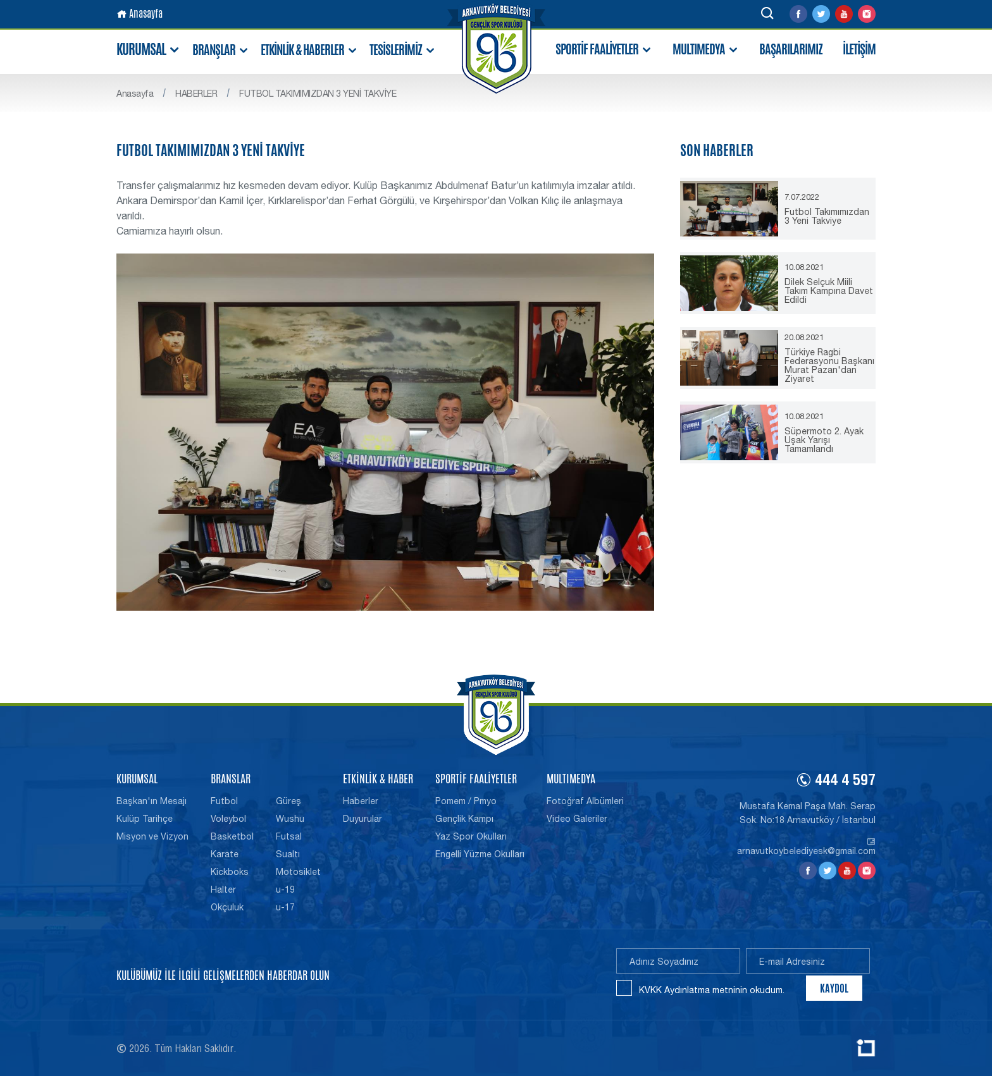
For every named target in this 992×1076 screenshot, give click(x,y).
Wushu (290, 819)
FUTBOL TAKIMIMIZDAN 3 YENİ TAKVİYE (317, 94)
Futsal (289, 836)
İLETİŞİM (859, 49)
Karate (225, 854)
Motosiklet (298, 872)
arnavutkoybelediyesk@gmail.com (806, 846)
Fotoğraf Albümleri (585, 801)
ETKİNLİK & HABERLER (309, 50)
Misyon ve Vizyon (152, 836)
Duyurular (362, 819)
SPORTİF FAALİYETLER (603, 49)
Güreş (288, 801)
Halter (223, 889)
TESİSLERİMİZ (402, 50)
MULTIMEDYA (706, 49)
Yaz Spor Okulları (471, 836)
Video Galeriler (577, 819)
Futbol (224, 801)
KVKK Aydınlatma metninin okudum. (711, 990)
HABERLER (196, 94)
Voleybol (228, 819)
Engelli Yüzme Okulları (479, 854)
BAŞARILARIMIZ (790, 49)
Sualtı (288, 854)
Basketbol (232, 836)
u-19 (285, 889)
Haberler (360, 801)
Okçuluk (227, 907)
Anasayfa (139, 13)
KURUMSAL (148, 49)
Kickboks (230, 872)
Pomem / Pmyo (466, 801)
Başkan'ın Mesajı (151, 801)
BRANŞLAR (220, 50)
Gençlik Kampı (464, 819)
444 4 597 (836, 782)
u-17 (285, 907)
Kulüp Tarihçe (144, 819)
